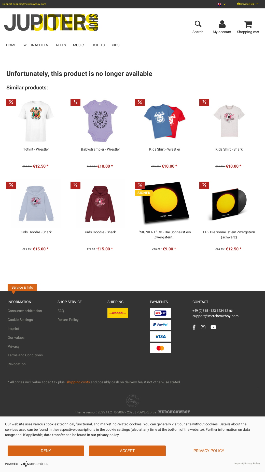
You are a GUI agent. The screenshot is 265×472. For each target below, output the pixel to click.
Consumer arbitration (25, 311)
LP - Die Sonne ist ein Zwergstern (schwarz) (229, 235)
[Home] (11, 45)
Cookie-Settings (20, 319)
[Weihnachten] (36, 45)
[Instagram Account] (203, 327)
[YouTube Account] (213, 327)
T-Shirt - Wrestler (36, 149)
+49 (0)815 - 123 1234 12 (210, 310)
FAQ (61, 311)
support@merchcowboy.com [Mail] (215, 314)
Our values (16, 337)
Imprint (13, 328)
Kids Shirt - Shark (229, 149)
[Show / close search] (198, 24)
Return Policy (68, 319)
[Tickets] (97, 45)
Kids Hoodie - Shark (36, 232)
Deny (46, 451)
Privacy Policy (208, 451)
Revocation (17, 364)
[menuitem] (221, 4)
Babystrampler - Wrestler (100, 149)
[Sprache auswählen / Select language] (222, 4)
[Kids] (115, 45)
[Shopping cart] (249, 24)
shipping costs (78, 382)
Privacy (14, 346)
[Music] (78, 45)
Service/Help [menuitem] (248, 4)
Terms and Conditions (25, 355)
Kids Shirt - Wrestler (164, 149)
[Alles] (60, 45)
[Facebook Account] (194, 327)
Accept (127, 451)
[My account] (223, 24)
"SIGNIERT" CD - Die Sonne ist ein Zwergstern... (165, 235)
